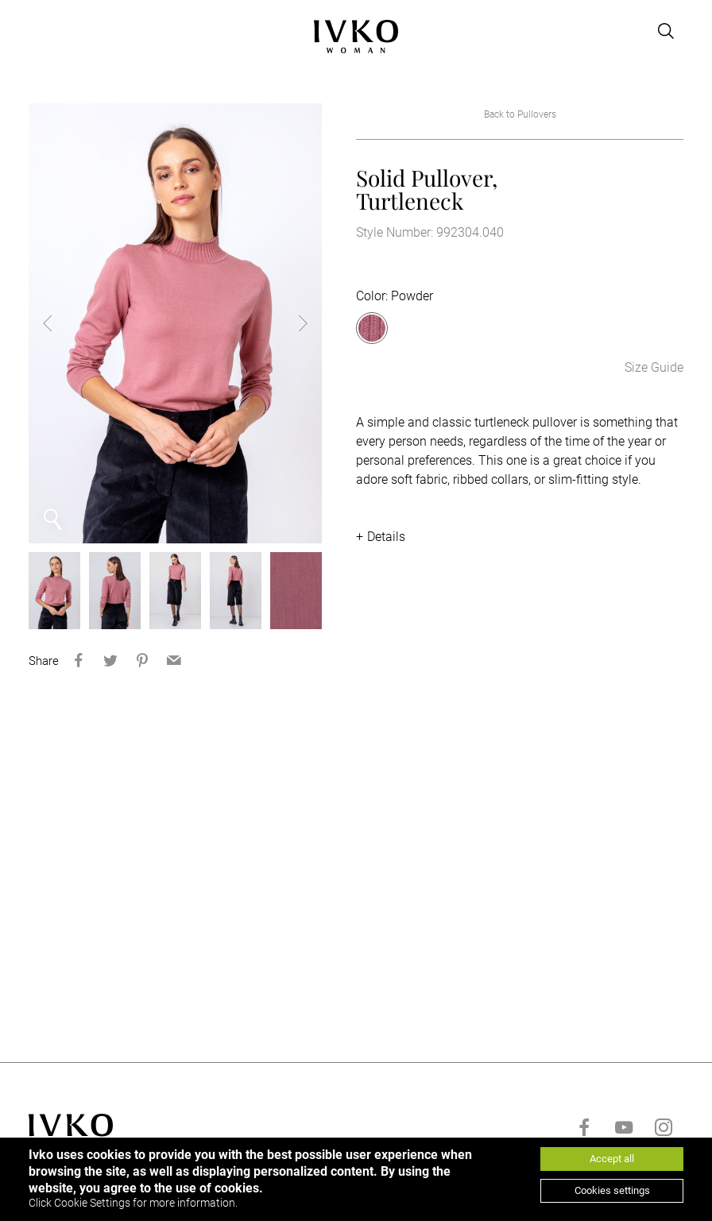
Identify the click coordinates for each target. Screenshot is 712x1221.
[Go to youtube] (624, 1127)
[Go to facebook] (584, 1127)
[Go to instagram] (663, 1127)
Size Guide (654, 367)
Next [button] (290, 323)
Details (386, 536)
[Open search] (665, 31)
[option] (176, 323)
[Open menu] (38, 31)
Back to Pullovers (520, 114)
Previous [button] (60, 323)
